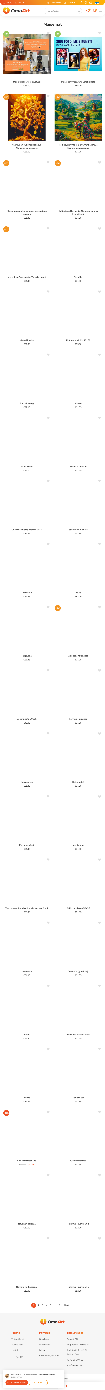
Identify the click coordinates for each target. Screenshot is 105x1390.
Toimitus (69, 2)
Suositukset (17, 1344)
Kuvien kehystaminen (49, 1355)
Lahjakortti (44, 1344)
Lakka (42, 1350)
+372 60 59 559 (17, 2)
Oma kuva (44, 1339)
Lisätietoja (38, 1383)
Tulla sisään (54, 2)
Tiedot (14, 1350)
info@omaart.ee (74, 1365)
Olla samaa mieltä (16, 1383)
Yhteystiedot (17, 1339)
